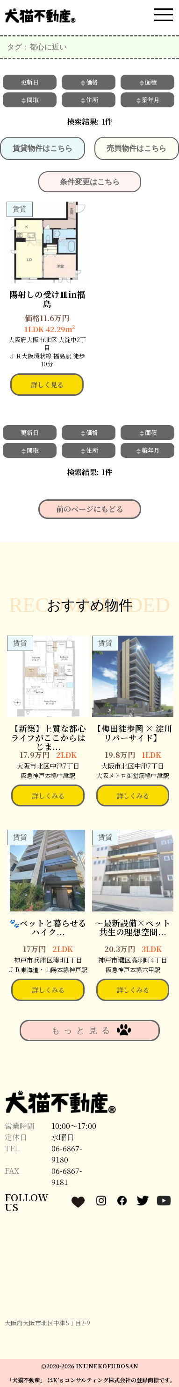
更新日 (30, 81)
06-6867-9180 (66, 1154)
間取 (29, 99)
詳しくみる (48, 795)
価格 (88, 81)
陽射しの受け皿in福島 (47, 298)
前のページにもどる (89, 509)
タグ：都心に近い (37, 47)
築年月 (147, 99)
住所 (88, 99)
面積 (147, 81)
